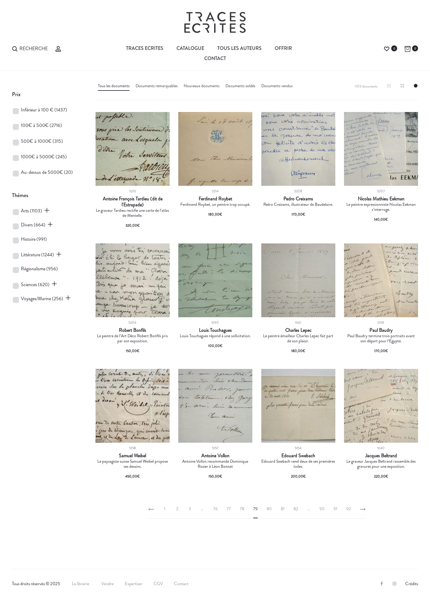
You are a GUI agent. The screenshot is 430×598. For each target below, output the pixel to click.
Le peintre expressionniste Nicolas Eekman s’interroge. (381, 206)
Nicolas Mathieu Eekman (381, 199)
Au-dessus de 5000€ (47, 172)
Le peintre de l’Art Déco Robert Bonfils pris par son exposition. (132, 338)
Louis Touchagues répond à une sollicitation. (215, 336)
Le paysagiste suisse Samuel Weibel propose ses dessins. (132, 463)
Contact (215, 58)
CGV (158, 583)
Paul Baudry (380, 330)
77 (229, 509)
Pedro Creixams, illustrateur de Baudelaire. (298, 204)
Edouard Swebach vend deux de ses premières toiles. (298, 463)
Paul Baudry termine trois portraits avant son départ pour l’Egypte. (381, 338)
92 (348, 509)
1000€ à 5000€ (44, 156)
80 (269, 509)
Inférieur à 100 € (44, 109)
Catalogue (190, 48)
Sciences (35, 284)
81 (283, 509)
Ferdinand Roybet (215, 199)
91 (335, 509)
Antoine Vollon (215, 456)
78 (242, 509)
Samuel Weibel (132, 456)
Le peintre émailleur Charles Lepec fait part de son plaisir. (298, 338)
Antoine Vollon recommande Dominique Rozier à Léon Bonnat (215, 463)
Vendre (107, 583)
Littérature (37, 254)
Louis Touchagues (215, 330)
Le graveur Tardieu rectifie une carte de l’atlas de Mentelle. (132, 212)
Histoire (34, 239)
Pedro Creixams (298, 199)
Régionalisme (39, 268)
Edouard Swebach (298, 456)
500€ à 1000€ (42, 141)
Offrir (283, 48)
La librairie (81, 583)
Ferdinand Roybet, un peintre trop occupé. (215, 204)
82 (296, 509)
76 (215, 509)
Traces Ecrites (144, 48)
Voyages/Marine (42, 298)
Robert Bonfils (132, 330)
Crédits (411, 583)
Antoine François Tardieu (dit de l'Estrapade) (132, 202)
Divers (33, 224)
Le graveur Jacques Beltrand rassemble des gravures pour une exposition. (381, 463)
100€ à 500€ (41, 125)
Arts (31, 210)
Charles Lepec (298, 330)
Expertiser (133, 583)
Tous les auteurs (239, 48)
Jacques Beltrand (381, 456)
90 (322, 509)
